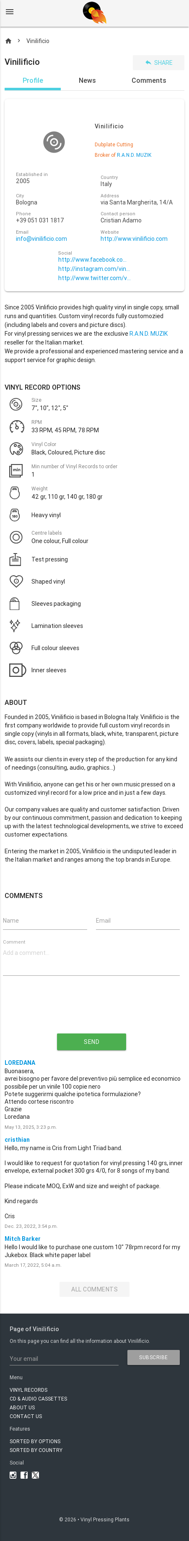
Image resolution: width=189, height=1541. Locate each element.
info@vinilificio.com (41, 239)
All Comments (94, 1289)
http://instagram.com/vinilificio (94, 269)
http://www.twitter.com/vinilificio (94, 278)
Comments (149, 80)
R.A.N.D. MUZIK (148, 333)
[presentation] (91, 1011)
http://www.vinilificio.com (134, 239)
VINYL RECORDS (28, 1390)
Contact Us (26, 1416)
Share (159, 62)
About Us (22, 1407)
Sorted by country (36, 1450)
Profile (33, 80)
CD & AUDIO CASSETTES (38, 1399)
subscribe (153, 1357)
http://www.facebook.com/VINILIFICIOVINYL (94, 260)
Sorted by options (35, 1441)
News (87, 80)
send (91, 1042)
